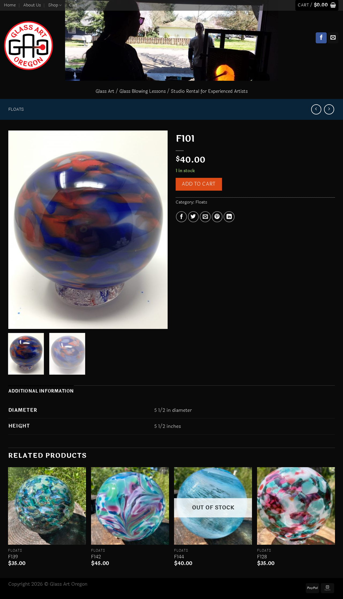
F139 (13, 557)
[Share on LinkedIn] (229, 216)
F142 (96, 557)
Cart (73, 5)
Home (10, 5)
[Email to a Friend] (205, 216)
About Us (32, 5)
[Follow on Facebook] (321, 37)
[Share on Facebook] (181, 216)
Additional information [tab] (41, 391)
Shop (55, 5)
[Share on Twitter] (193, 216)
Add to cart (198, 184)
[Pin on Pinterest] (217, 216)
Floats (16, 109)
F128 (262, 557)
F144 (179, 557)
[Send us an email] (333, 37)
